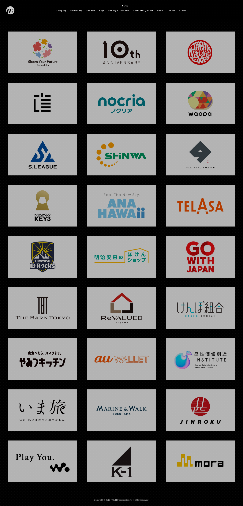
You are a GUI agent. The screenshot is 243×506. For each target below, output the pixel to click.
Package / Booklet (118, 10)
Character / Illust (143, 10)
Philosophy (76, 10)
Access (171, 10)
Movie (160, 10)
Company (62, 10)
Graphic (91, 10)
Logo (102, 10)
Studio (183, 10)
